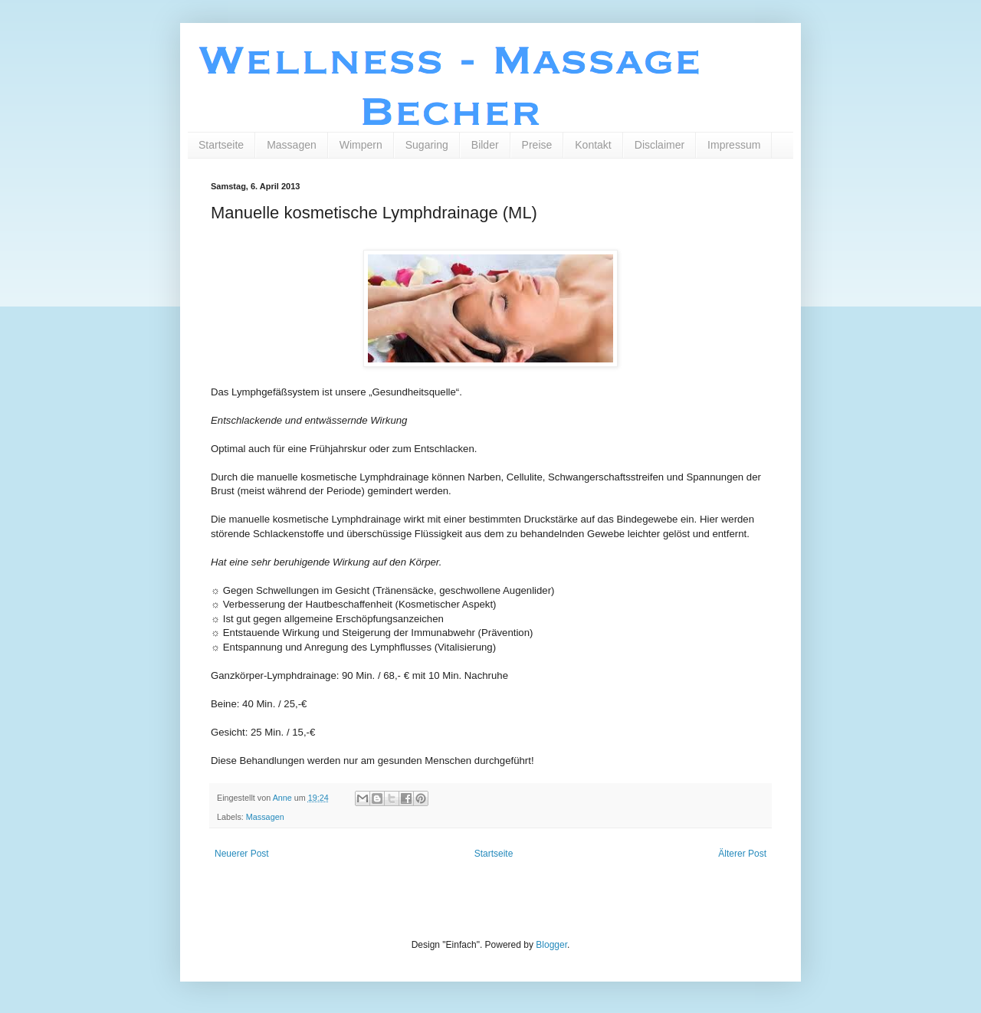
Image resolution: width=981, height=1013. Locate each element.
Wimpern (361, 145)
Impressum (733, 145)
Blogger (551, 944)
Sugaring (426, 145)
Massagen (292, 145)
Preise (537, 145)
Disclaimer (659, 145)
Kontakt (593, 145)
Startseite (221, 145)
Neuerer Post (242, 853)
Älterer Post (742, 853)
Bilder (485, 145)
